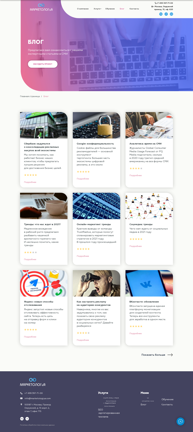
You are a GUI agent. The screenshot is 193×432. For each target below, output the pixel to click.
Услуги (103, 393)
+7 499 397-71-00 (164, 3)
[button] (42, 64)
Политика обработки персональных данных (37, 425)
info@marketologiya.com (38, 398)
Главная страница (30, 96)
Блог (46, 96)
